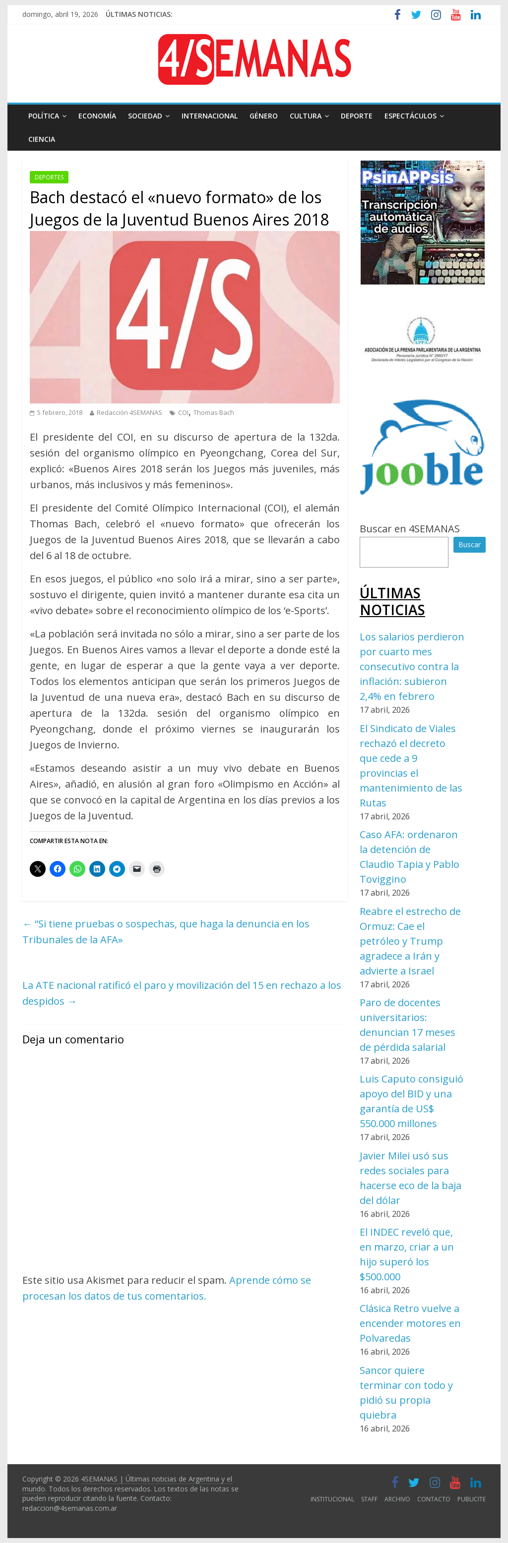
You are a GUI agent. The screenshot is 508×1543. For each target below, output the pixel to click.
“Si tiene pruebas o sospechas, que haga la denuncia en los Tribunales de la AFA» (166, 931)
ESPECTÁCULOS (410, 115)
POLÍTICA (43, 115)
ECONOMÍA (97, 115)
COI (183, 412)
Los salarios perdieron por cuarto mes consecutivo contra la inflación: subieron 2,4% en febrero (412, 666)
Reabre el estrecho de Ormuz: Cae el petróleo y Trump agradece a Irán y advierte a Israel (410, 941)
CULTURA (305, 115)
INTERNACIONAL (210, 115)
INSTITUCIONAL (332, 1499)
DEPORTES (49, 177)
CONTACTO (433, 1499)
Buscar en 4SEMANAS (410, 528)
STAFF (369, 1499)
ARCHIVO (397, 1499)
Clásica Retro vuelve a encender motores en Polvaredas (410, 1323)
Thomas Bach (213, 412)
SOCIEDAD (145, 115)
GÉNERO (264, 115)
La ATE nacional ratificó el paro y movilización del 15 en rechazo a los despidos (181, 993)
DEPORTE (357, 115)
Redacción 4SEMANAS (129, 412)
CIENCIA (41, 139)
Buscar (469, 544)
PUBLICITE (471, 1499)
